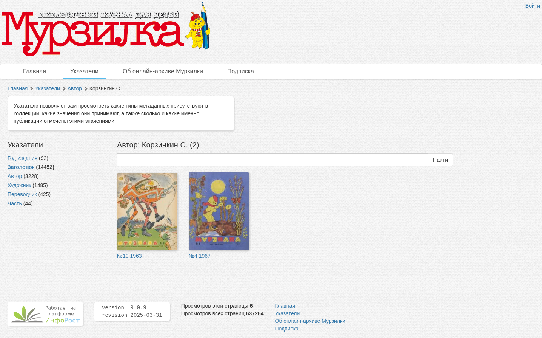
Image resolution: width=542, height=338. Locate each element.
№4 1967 (200, 256)
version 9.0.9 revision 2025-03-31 (132, 311)
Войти (532, 6)
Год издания (22, 158)
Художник (19, 185)
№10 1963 (129, 256)
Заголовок (21, 167)
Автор (75, 88)
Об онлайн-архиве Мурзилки (163, 71)
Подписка (240, 71)
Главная (34, 71)
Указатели (84, 71)
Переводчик (22, 194)
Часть (15, 203)
